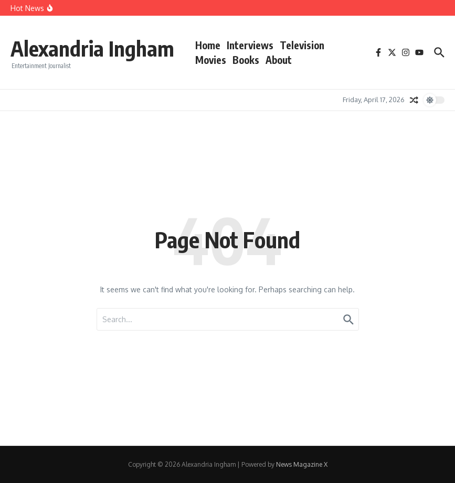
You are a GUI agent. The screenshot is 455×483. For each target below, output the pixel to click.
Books (245, 59)
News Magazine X (301, 464)
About (279, 59)
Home (207, 45)
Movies (210, 59)
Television (302, 45)
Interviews (250, 45)
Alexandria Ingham (92, 48)
